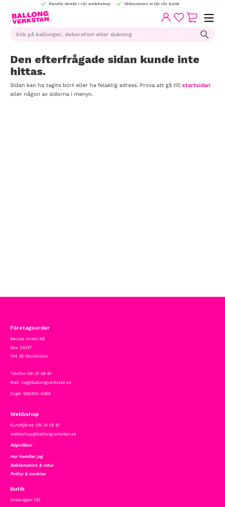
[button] (209, 18)
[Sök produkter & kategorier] (102, 34)
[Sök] (204, 34)
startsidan (196, 85)
